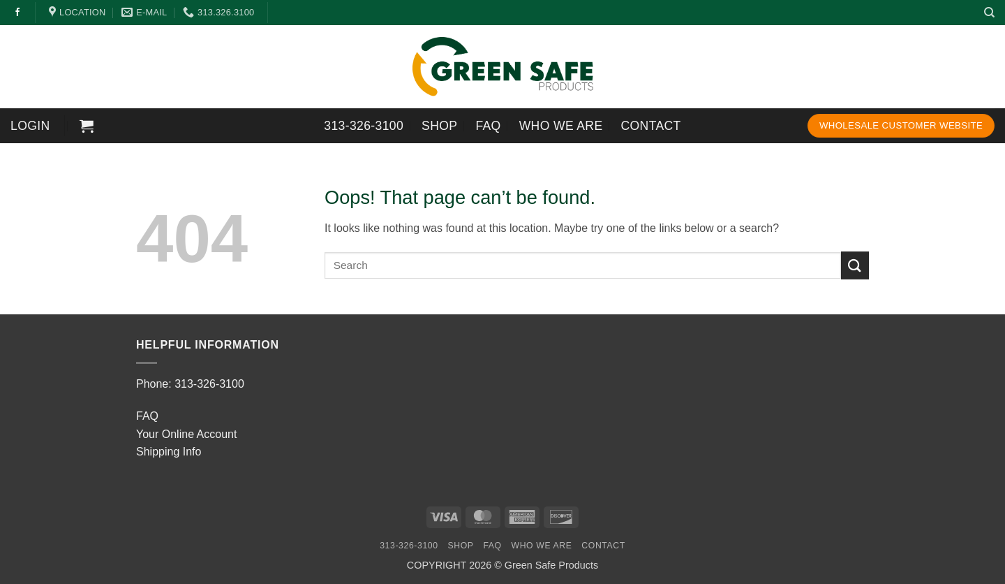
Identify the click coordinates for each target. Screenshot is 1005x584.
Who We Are (561, 126)
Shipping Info (168, 452)
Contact (651, 126)
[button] (30, 125)
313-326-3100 (363, 126)
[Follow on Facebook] (17, 12)
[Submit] (855, 265)
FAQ (487, 126)
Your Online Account (186, 434)
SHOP (439, 126)
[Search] (989, 12)
